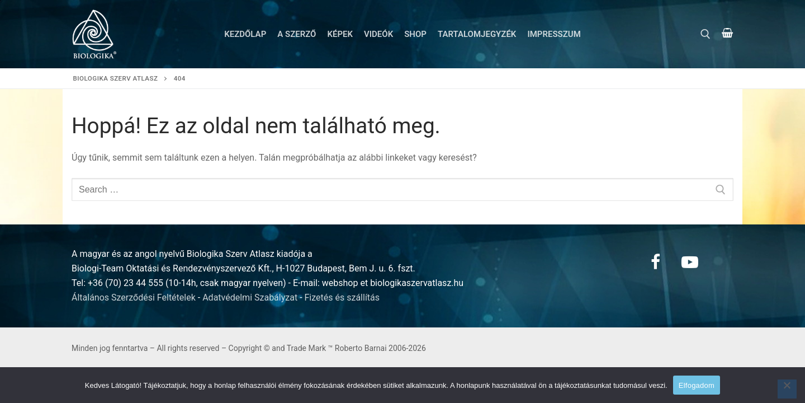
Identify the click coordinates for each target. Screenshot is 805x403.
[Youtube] (690, 262)
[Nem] (787, 389)
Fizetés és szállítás (342, 297)
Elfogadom (696, 385)
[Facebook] (655, 262)
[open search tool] (705, 34)
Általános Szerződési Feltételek (134, 297)
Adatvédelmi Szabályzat (249, 297)
